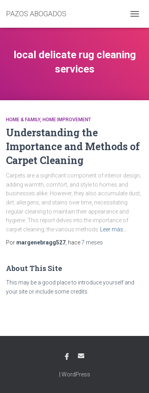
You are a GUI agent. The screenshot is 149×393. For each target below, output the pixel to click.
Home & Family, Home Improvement (48, 119)
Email (81, 356)
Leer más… (113, 229)
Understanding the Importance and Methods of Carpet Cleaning (73, 146)
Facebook (67, 357)
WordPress (76, 374)
